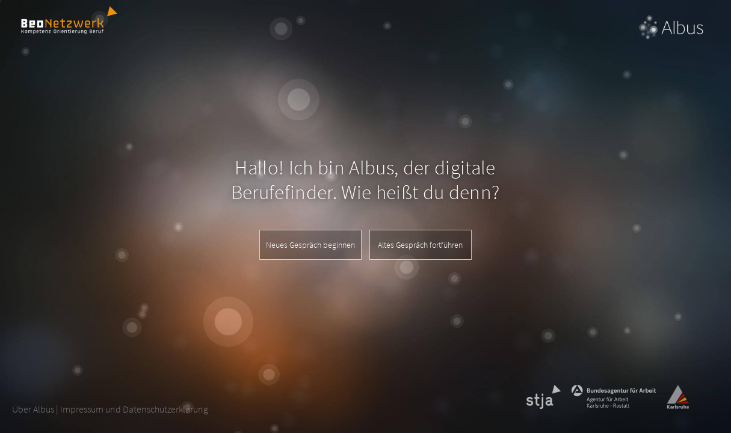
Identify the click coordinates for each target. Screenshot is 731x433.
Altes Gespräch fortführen (420, 244)
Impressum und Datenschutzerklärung (134, 409)
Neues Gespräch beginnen (310, 244)
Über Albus (33, 409)
